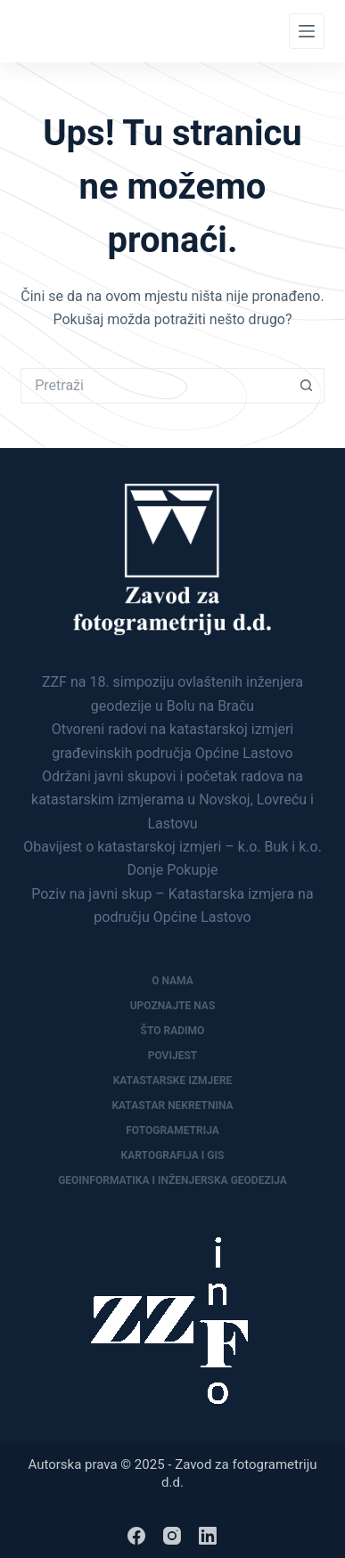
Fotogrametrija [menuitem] (172, 1130)
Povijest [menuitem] (173, 1055)
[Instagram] (172, 1536)
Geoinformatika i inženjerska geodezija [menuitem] (172, 1180)
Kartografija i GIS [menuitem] (173, 1155)
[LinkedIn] (208, 1536)
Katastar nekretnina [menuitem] (172, 1105)
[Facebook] (136, 1536)
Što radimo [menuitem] (173, 1030)
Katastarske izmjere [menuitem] (173, 1080)
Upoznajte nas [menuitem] (173, 1005)
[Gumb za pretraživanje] (306, 386)
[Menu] (306, 31)
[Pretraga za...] (155, 386)
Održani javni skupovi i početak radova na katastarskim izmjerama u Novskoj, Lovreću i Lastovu (172, 800)
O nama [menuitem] (172, 981)
